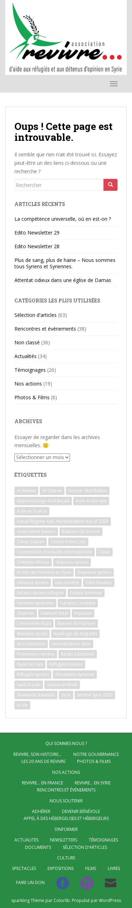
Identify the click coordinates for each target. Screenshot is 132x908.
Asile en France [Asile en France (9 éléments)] (32, 511)
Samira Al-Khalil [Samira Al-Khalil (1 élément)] (62, 685)
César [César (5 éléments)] (104, 552)
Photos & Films (32, 397)
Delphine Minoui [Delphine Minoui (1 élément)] (33, 562)
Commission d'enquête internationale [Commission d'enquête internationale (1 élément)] (54, 552)
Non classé (27, 342)
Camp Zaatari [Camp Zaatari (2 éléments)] (30, 542)
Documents (38, 847)
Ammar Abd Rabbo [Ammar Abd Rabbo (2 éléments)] (87, 491)
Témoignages (30, 370)
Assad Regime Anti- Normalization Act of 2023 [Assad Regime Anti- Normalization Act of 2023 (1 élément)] (62, 521)
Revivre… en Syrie (93, 783)
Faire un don (30, 882)
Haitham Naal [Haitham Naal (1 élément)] (54, 613)
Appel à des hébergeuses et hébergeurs (66, 818)
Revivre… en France (42, 783)
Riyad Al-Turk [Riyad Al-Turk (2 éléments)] (30, 664)
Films (90, 868)
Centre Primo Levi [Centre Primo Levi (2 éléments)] (68, 542)
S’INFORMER (66, 829)
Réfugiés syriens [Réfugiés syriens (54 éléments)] (33, 674)
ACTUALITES (26, 840)
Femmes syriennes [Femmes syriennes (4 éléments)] (35, 603)
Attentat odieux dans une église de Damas (62, 280)
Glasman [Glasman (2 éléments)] (25, 613)
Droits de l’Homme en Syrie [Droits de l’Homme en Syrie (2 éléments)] (44, 572)
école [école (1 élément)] (22, 705)
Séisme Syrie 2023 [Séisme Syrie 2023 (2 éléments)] (95, 695)
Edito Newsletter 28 (36, 246)
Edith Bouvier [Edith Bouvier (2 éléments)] (99, 582)
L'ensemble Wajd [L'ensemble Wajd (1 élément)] (34, 623)
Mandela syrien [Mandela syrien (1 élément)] (32, 634)
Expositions (61, 868)
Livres (114, 868)
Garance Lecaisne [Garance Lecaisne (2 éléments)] (77, 603)
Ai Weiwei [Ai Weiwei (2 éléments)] (26, 491)
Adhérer (41, 811)
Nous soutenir (66, 801)
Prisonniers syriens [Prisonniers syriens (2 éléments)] (36, 654)
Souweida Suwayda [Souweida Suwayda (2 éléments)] (36, 695)
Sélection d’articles (85, 847)
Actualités (25, 356)
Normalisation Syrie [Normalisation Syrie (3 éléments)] (71, 644)
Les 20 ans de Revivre (43, 761)
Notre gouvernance (96, 754)
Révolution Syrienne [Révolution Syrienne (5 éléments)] (74, 674)
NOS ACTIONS (66, 772)
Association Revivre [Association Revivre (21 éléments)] (36, 531)
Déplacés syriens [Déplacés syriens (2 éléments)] (94, 572)
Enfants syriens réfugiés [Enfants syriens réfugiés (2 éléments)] (40, 593)
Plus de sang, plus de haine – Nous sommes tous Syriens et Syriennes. (64, 263)
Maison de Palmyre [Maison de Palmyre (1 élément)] (76, 623)
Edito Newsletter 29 (36, 232)
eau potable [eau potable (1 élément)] (67, 582)
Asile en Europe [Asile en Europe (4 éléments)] (91, 501)
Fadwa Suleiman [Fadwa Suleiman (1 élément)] (86, 593)
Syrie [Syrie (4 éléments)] (66, 695)
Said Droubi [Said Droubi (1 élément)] (28, 685)
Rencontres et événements (45, 328)
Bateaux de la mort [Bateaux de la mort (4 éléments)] (81, 531)
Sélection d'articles (35, 315)
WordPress (110, 900)
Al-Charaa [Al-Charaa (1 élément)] (52, 491)
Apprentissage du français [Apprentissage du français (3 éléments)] (43, 501)
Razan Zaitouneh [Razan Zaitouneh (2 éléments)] (77, 654)
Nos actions (28, 383)
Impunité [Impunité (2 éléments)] (83, 613)
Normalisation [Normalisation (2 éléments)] (31, 644)
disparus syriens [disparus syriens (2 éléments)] (72, 562)
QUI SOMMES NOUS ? (66, 743)
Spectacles (24, 868)
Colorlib (62, 900)
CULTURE (66, 858)
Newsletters (63, 840)
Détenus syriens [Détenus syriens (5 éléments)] (33, 582)
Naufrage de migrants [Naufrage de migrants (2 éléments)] (75, 634)
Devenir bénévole (81, 811)
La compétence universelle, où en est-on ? (62, 218)
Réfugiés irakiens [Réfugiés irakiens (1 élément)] (66, 664)
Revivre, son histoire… (37, 754)
